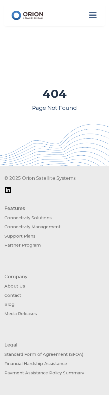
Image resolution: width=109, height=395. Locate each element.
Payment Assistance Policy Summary (44, 373)
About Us (14, 286)
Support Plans (20, 236)
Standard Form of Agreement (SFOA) (43, 354)
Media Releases (20, 313)
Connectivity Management (32, 226)
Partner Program (22, 245)
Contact (12, 295)
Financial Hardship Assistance (35, 363)
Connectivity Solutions (28, 217)
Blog (9, 304)
